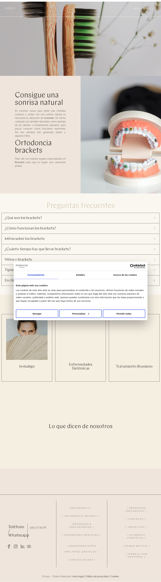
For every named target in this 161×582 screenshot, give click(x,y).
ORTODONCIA (80, 508)
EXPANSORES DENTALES (82, 535)
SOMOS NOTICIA (136, 546)
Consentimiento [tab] (35, 275)
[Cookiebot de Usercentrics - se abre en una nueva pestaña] (132, 266)
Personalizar (80, 313)
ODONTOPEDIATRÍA (82, 546)
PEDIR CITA (136, 527)
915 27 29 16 (38, 527)
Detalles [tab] (80, 275)
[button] (80, 218)
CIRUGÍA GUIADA (82, 560)
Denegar (37, 313)
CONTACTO (136, 519)
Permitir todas (124, 313)
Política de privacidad (97, 576)
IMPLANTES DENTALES (81, 552)
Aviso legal (78, 576)
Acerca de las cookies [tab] (125, 275)
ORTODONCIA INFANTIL (81, 516)
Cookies (114, 576)
